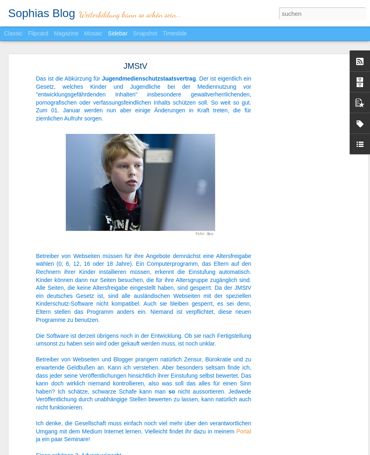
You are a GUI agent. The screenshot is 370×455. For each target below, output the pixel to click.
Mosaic (93, 33)
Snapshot (145, 33)
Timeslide (175, 33)
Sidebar (118, 33)
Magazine (66, 33)
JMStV (135, 65)
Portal (243, 431)
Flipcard (38, 33)
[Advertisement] (296, 194)
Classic (13, 33)
